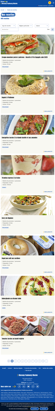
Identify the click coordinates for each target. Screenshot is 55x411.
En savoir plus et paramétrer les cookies (18, 408)
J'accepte (44, 408)
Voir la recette (48, 71)
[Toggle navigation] (53, 3)
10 (43, 361)
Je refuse (34, 408)
